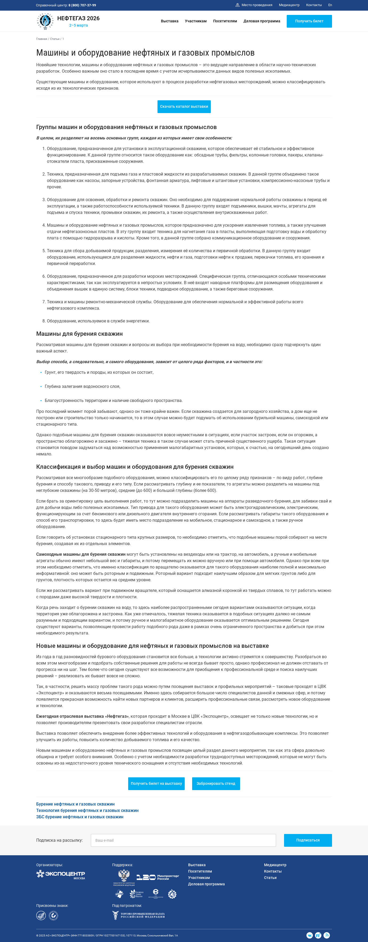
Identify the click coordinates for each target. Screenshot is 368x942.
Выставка (170, 21)
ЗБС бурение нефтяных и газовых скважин (79, 816)
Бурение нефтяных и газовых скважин (75, 804)
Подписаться (308, 840)
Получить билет (309, 21)
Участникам (196, 21)
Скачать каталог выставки (184, 106)
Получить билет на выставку (156, 783)
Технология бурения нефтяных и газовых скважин (87, 810)
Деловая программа (262, 21)
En (330, 5)
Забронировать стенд (216, 783)
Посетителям (225, 21)
